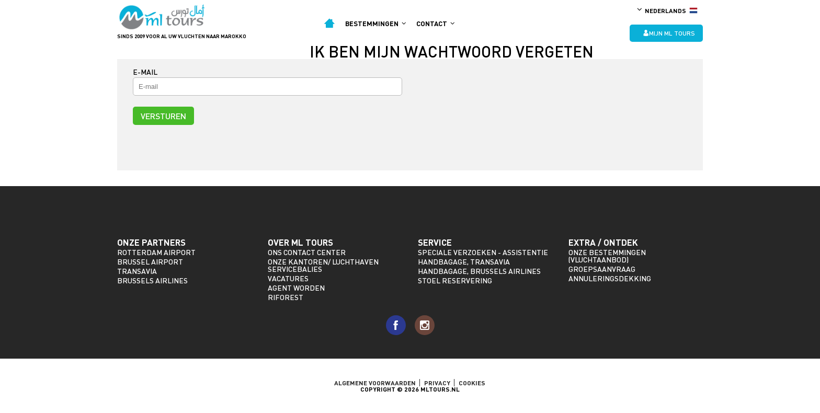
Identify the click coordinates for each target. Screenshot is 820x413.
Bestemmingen (375, 23)
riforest (285, 297)
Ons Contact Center (307, 252)
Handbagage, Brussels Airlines (479, 271)
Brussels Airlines (152, 280)
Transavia (137, 271)
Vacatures (288, 278)
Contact (435, 23)
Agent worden (296, 287)
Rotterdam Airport (156, 252)
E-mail (145, 71)
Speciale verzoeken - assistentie (483, 252)
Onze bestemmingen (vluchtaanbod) (607, 256)
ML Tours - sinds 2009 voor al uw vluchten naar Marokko (162, 17)
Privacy (437, 382)
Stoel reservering (455, 280)
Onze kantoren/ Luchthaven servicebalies (323, 265)
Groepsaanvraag (601, 269)
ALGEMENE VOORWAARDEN (375, 382)
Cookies (472, 382)
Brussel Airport (150, 261)
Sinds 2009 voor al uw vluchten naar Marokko (181, 36)
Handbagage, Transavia (464, 261)
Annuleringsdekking (609, 278)
